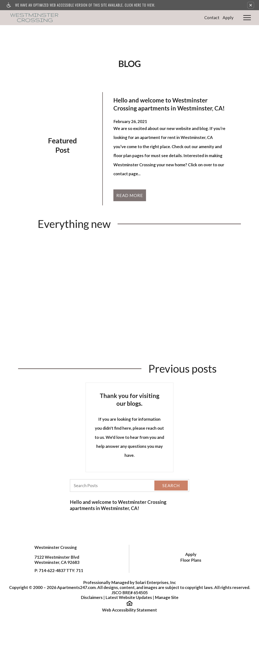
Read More (129, 195)
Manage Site (166, 597)
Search (171, 485)
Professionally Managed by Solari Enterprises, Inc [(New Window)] (129, 582)
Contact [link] (211, 17)
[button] (250, 5)
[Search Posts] (109, 485)
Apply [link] (228, 17)
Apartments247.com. (76, 587)
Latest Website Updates (128, 597)
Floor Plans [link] (190, 559)
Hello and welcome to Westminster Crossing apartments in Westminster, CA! (118, 505)
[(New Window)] (129, 602)
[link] (34, 17)
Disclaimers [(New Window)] (92, 597)
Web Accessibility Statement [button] (129, 609)
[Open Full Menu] (247, 17)
